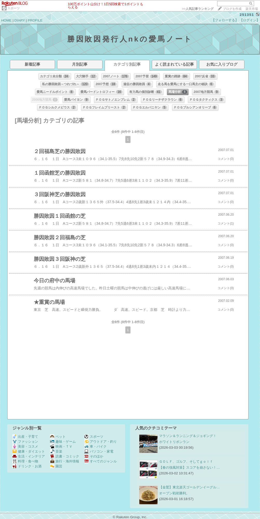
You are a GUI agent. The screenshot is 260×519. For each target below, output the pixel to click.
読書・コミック (64, 456)
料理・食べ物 (25, 461)
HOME (6, 20)
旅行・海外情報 (64, 461)
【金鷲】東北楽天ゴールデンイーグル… (189, 487)
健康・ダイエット (28, 451)
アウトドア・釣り (100, 441)
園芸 (56, 466)
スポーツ (13, 8)
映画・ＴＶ (61, 446)
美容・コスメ (25, 446)
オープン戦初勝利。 (174, 493)
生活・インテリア (28, 456)
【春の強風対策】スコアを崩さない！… (189, 467)
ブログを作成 (232, 9)
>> (198, 9)
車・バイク (95, 446)
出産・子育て (25, 437)
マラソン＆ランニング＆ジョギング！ (187, 436)
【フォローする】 (224, 20)
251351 (247, 15)
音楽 (56, 451)
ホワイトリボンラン (174, 442)
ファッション (25, 441)
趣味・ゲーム (63, 441)
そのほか (93, 456)
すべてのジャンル (100, 461)
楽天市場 (251, 9)
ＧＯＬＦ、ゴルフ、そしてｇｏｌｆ (186, 461)
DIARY (20, 20)
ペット (58, 437)
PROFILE (35, 20)
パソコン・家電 (98, 451)
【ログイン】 (250, 20)
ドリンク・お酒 (27, 466)
